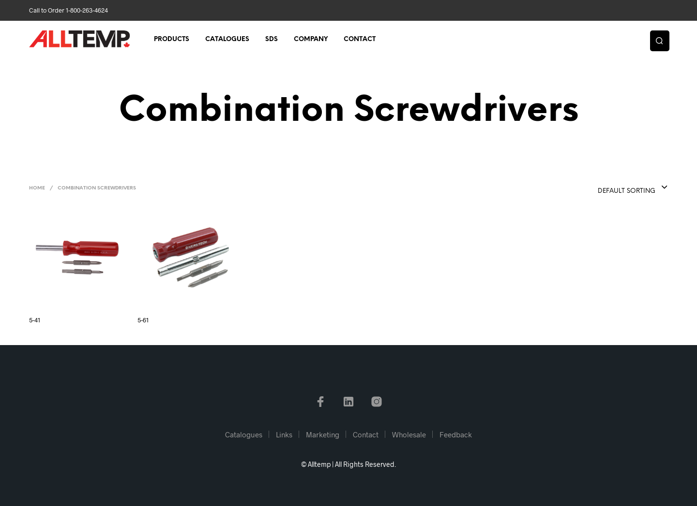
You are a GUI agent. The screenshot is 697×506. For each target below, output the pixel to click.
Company (311, 39)
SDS (271, 39)
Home (37, 188)
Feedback (455, 434)
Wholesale (409, 434)
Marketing (322, 434)
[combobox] (613, 188)
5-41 (34, 320)
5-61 (143, 320)
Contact (360, 39)
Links (284, 434)
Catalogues (227, 39)
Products (171, 39)
